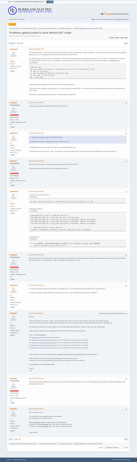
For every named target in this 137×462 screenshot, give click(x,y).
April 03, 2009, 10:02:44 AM (36, 161)
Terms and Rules (120, 459)
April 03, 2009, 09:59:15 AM (36, 133)
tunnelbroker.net (114, 60)
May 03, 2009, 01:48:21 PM (36, 378)
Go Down (12, 43)
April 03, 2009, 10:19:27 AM (36, 191)
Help (113, 459)
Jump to (101, 447)
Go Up (11, 439)
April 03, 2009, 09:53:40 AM (36, 102)
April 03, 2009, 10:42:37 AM (36, 254)
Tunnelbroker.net (119, 19)
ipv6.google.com (42, 335)
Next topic (124, 37)
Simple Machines (21, 459)
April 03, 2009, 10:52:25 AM (36, 285)
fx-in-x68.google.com (44, 424)
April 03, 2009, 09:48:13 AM (36, 49)
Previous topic (114, 37)
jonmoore (14, 49)
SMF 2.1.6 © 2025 (11, 459)
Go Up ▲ (127, 459)
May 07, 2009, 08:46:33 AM (36, 408)
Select (34, 62)
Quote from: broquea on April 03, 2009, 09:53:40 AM (47, 137)
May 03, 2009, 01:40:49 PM (36, 313)
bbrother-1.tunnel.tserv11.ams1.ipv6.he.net (71, 354)
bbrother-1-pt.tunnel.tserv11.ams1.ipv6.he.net (44, 340)
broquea (13, 103)
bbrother (13, 313)
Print (126, 43)
